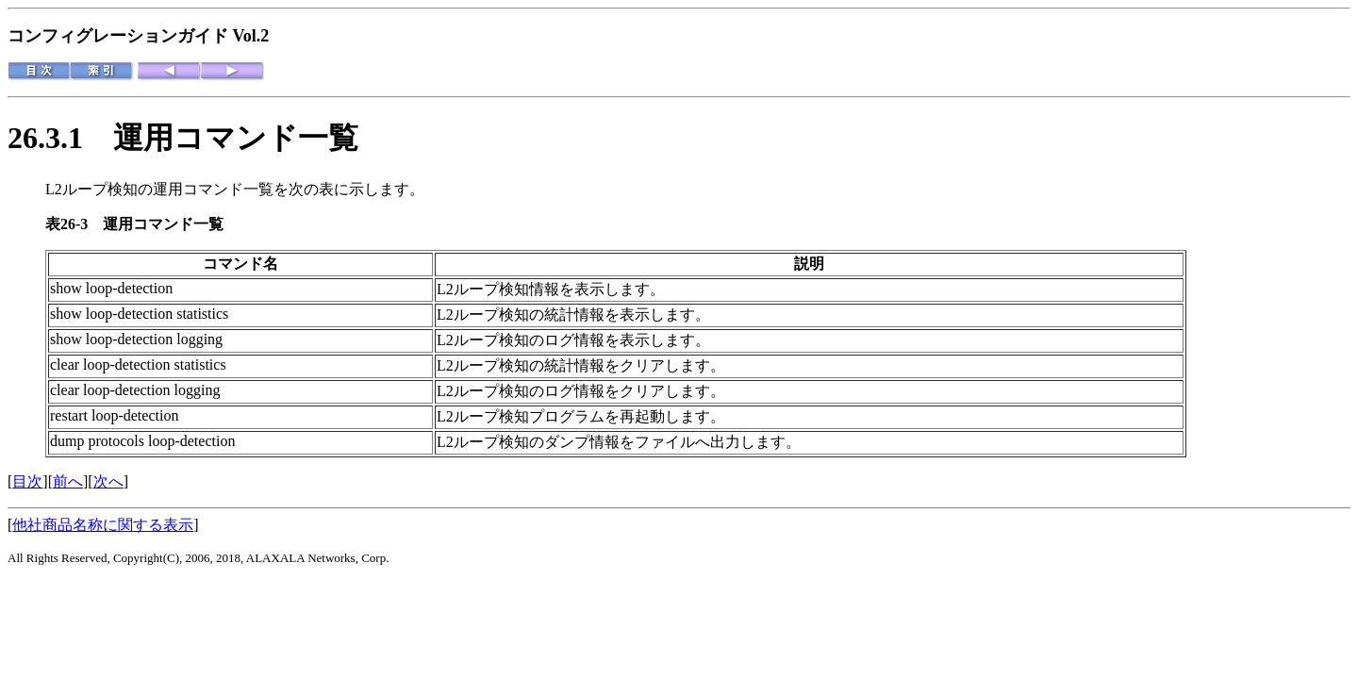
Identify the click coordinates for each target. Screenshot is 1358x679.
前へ (68, 481)
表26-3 (74, 224)
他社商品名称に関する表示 (102, 525)
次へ (108, 481)
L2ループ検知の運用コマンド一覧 (159, 189)
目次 (27, 481)
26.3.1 (60, 138)
